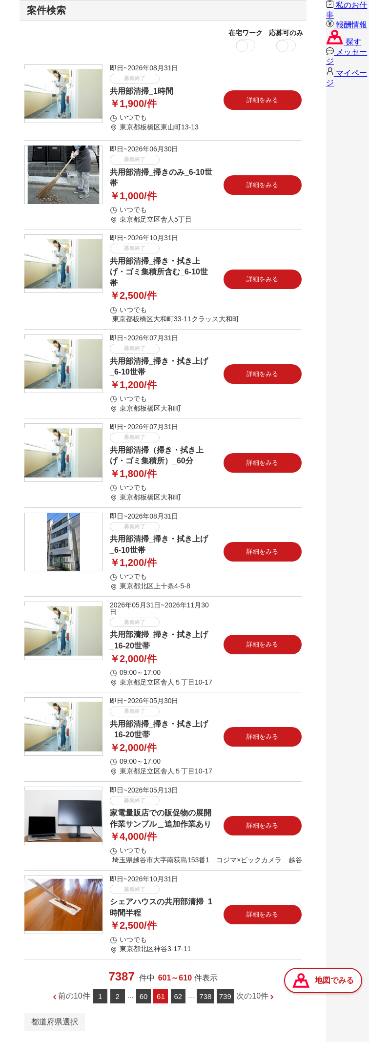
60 (144, 996)
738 (205, 996)
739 (225, 996)
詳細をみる (262, 100)
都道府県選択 (54, 1022)
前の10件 (74, 996)
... (130, 995)
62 (178, 996)
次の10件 (252, 996)
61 (161, 996)
